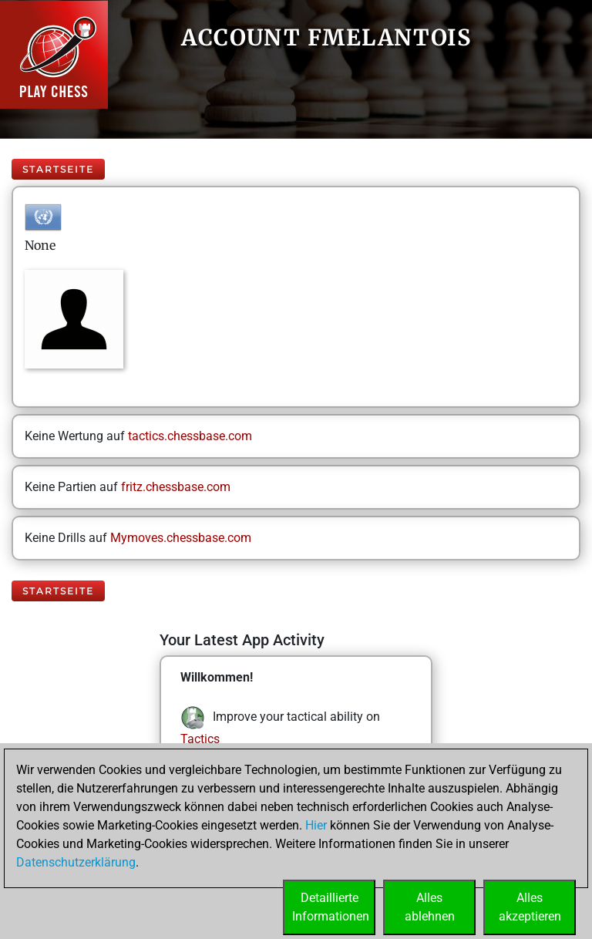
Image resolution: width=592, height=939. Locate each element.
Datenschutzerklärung (76, 862)
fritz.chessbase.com (175, 487)
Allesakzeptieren (530, 907)
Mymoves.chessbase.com (180, 537)
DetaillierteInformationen (330, 907)
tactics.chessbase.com (190, 436)
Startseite (58, 169)
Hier (316, 825)
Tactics (200, 739)
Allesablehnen (430, 907)
